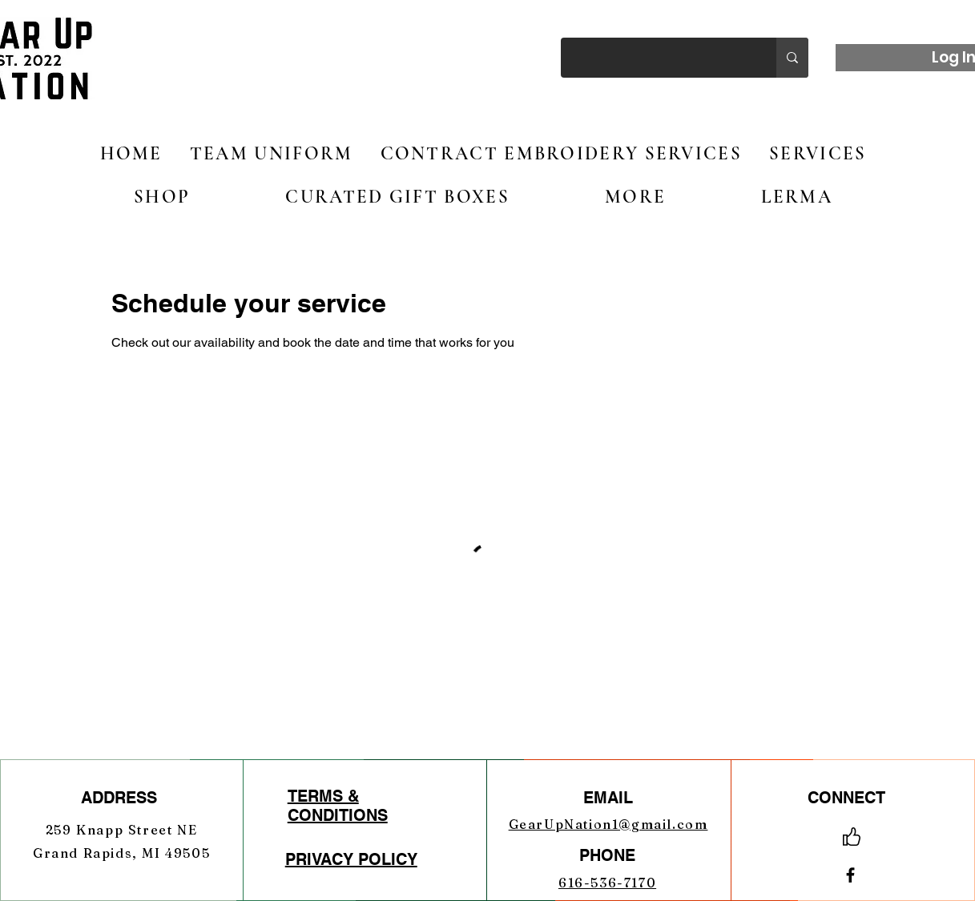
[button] (162, 197)
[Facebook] (850, 875)
